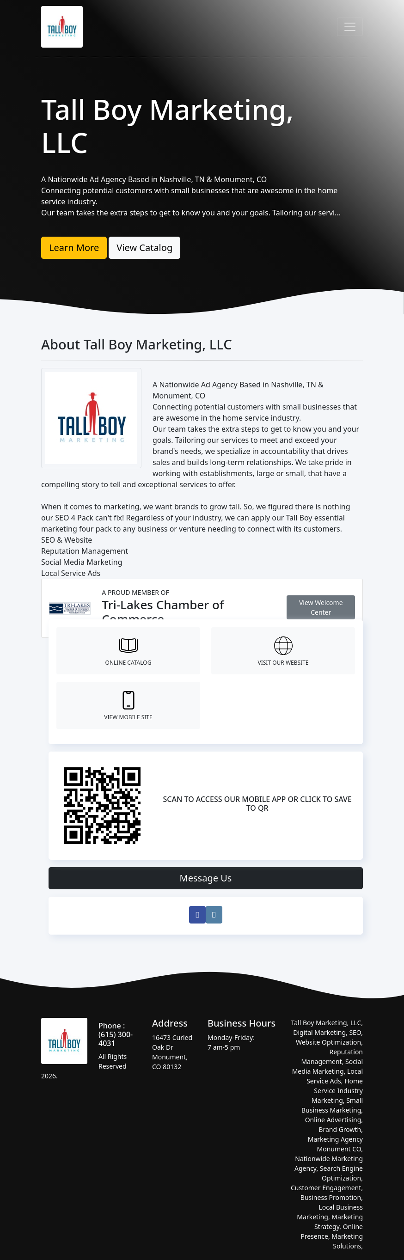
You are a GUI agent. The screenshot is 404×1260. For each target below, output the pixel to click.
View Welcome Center (321, 607)
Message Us (206, 878)
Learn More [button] (74, 247)
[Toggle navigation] (350, 27)
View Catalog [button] (144, 247)
